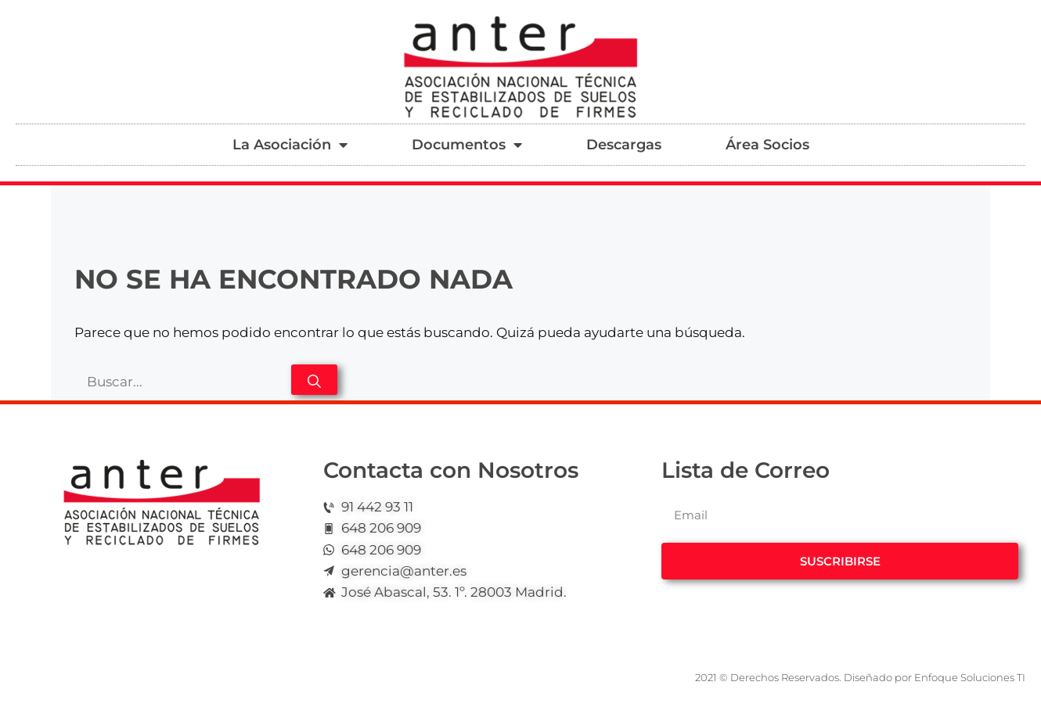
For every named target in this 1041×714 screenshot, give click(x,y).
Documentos (467, 145)
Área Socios (767, 144)
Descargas (623, 144)
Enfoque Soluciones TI (969, 677)
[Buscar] (314, 379)
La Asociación (290, 145)
